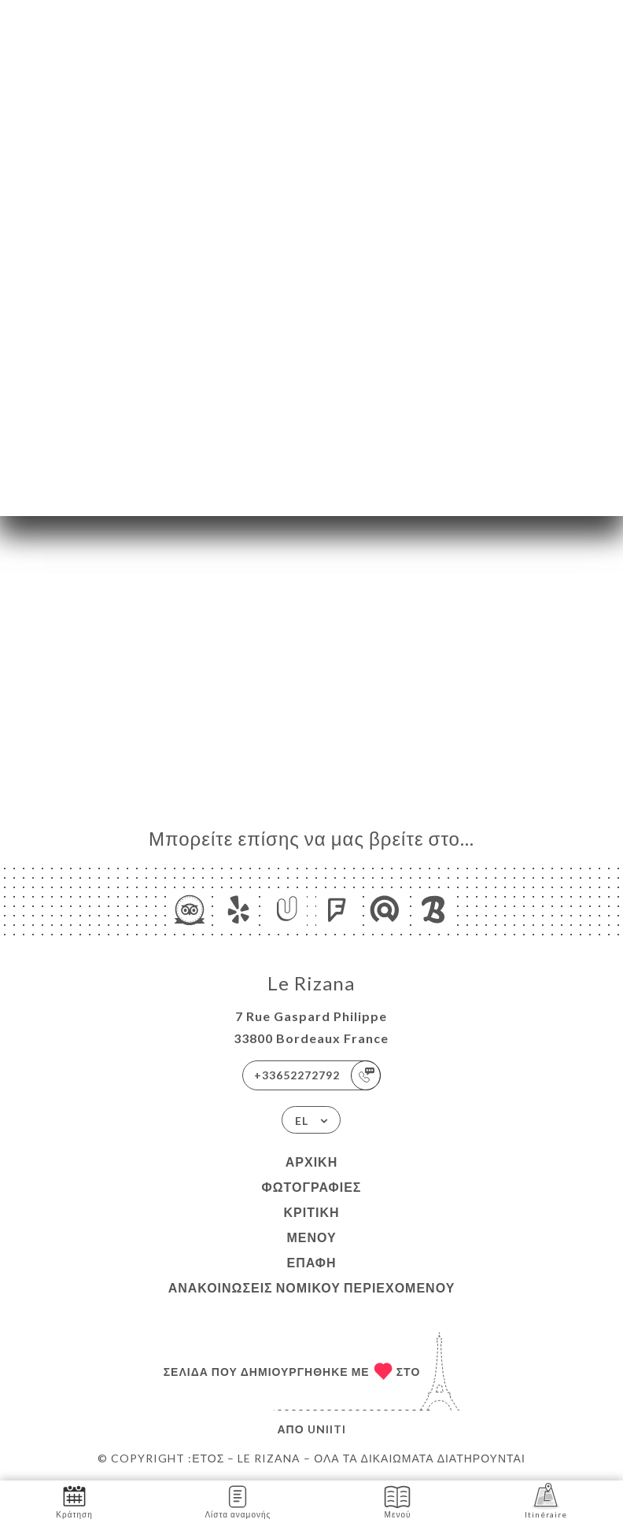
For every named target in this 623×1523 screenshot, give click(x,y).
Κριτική (311, 1211)
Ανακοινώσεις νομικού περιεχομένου (311, 1287)
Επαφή (311, 1262)
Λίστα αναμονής (238, 1500)
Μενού (311, 1237)
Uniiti (327, 1429)
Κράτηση (74, 1500)
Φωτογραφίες (312, 1186)
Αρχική (311, 1161)
